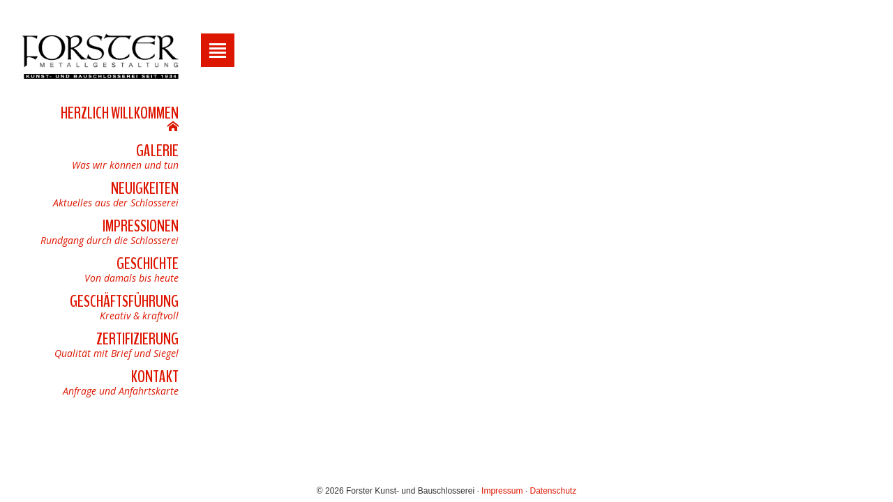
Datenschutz (553, 491)
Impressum (502, 491)
